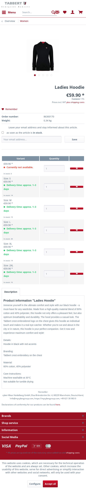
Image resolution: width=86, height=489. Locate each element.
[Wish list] (64, 12)
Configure (34, 483)
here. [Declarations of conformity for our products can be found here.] (58, 404)
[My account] (72, 12)
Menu (9, 12)
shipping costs (73, 452)
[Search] (53, 12)
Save (74, 139)
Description (10, 291)
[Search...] (39, 12)
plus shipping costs (75, 102)
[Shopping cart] (80, 12)
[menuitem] (8, 12)
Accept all (50, 483)
